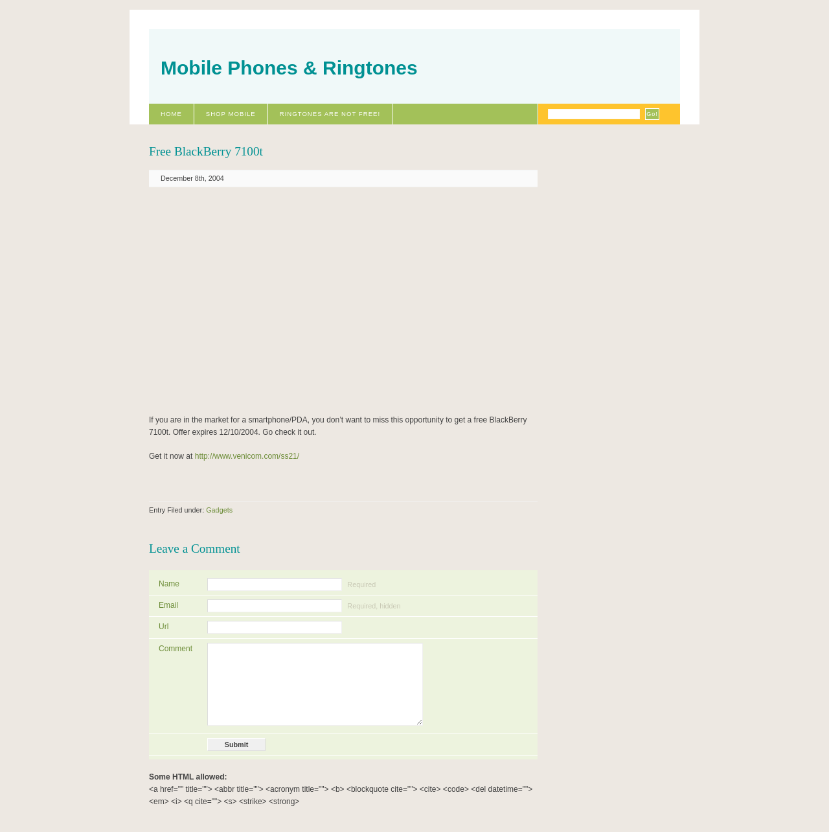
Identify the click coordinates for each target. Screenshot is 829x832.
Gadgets (219, 510)
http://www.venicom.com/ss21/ (247, 456)
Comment (175, 648)
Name (169, 583)
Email (168, 605)
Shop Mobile (231, 113)
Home (171, 113)
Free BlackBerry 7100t (206, 151)
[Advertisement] (287, 300)
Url (163, 626)
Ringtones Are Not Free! (330, 113)
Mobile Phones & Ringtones (289, 67)
